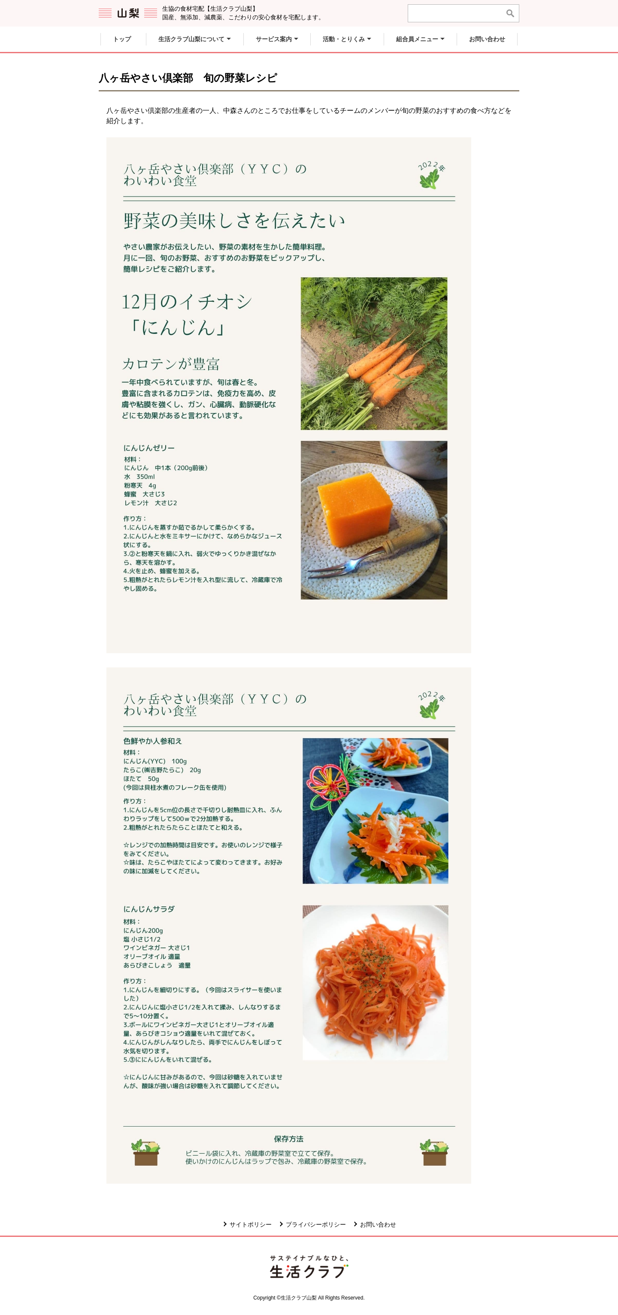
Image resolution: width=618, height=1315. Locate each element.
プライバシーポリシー (316, 1224)
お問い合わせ (378, 1224)
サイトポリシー (251, 1224)
